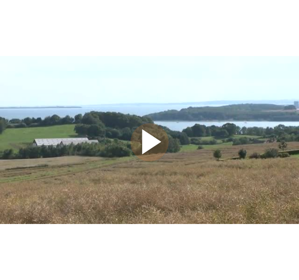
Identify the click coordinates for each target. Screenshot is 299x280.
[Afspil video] (149, 159)
